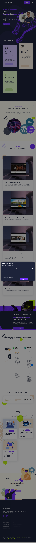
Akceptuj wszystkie (24, 279)
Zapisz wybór (31, 279)
